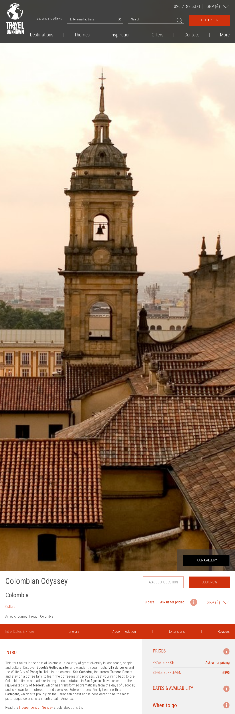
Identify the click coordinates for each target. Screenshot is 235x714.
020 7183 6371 (187, 6)
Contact (191, 35)
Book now (209, 582)
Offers (157, 35)
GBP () (213, 6)
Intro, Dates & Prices (20, 631)
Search (135, 19)
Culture (10, 607)
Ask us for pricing (172, 602)
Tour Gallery (206, 560)
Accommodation (124, 631)
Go (120, 19)
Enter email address (82, 19)
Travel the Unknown (15, 18)
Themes (82, 35)
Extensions (177, 631)
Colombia (17, 595)
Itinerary (73, 631)
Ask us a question (163, 582)
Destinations (41, 35)
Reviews (224, 631)
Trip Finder (209, 20)
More (225, 35)
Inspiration (121, 35)
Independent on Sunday (36, 707)
